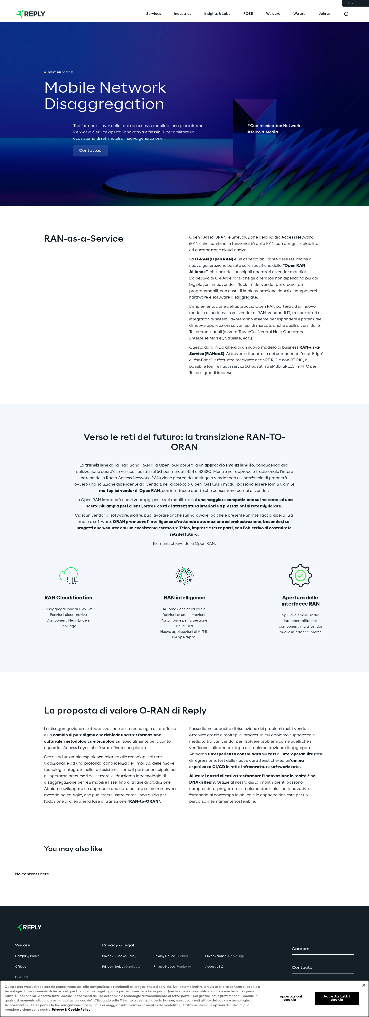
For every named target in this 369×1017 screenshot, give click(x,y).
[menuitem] (153, 14)
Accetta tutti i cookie (336, 998)
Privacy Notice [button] (121, 966)
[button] (90, 151)
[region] (184, 998)
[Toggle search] (346, 14)
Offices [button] (20, 966)
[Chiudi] (364, 985)
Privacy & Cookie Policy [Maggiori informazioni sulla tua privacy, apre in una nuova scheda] (71, 1010)
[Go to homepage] (30, 14)
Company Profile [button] (27, 956)
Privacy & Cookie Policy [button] (119, 956)
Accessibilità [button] (214, 966)
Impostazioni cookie (289, 998)
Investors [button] (21, 977)
